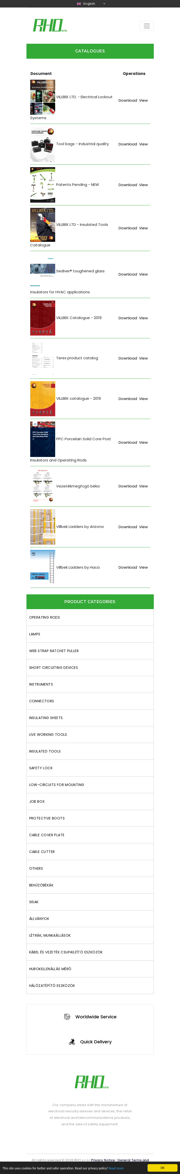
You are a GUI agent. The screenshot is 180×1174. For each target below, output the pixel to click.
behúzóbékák (41, 885)
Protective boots (47, 818)
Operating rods (44, 617)
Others (36, 868)
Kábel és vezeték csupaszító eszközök (66, 952)
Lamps (34, 634)
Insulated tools (45, 751)
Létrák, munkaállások (50, 935)
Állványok (39, 918)
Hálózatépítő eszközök (52, 985)
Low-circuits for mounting (56, 784)
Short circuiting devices (53, 667)
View (143, 100)
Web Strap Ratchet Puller (54, 650)
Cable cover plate (47, 834)
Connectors (41, 701)
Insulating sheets (46, 717)
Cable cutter (42, 851)
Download (128, 100)
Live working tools (48, 734)
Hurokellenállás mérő (50, 968)
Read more (116, 1172)
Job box (37, 801)
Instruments (41, 684)
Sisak (34, 901)
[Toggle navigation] (147, 26)
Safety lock (41, 768)
